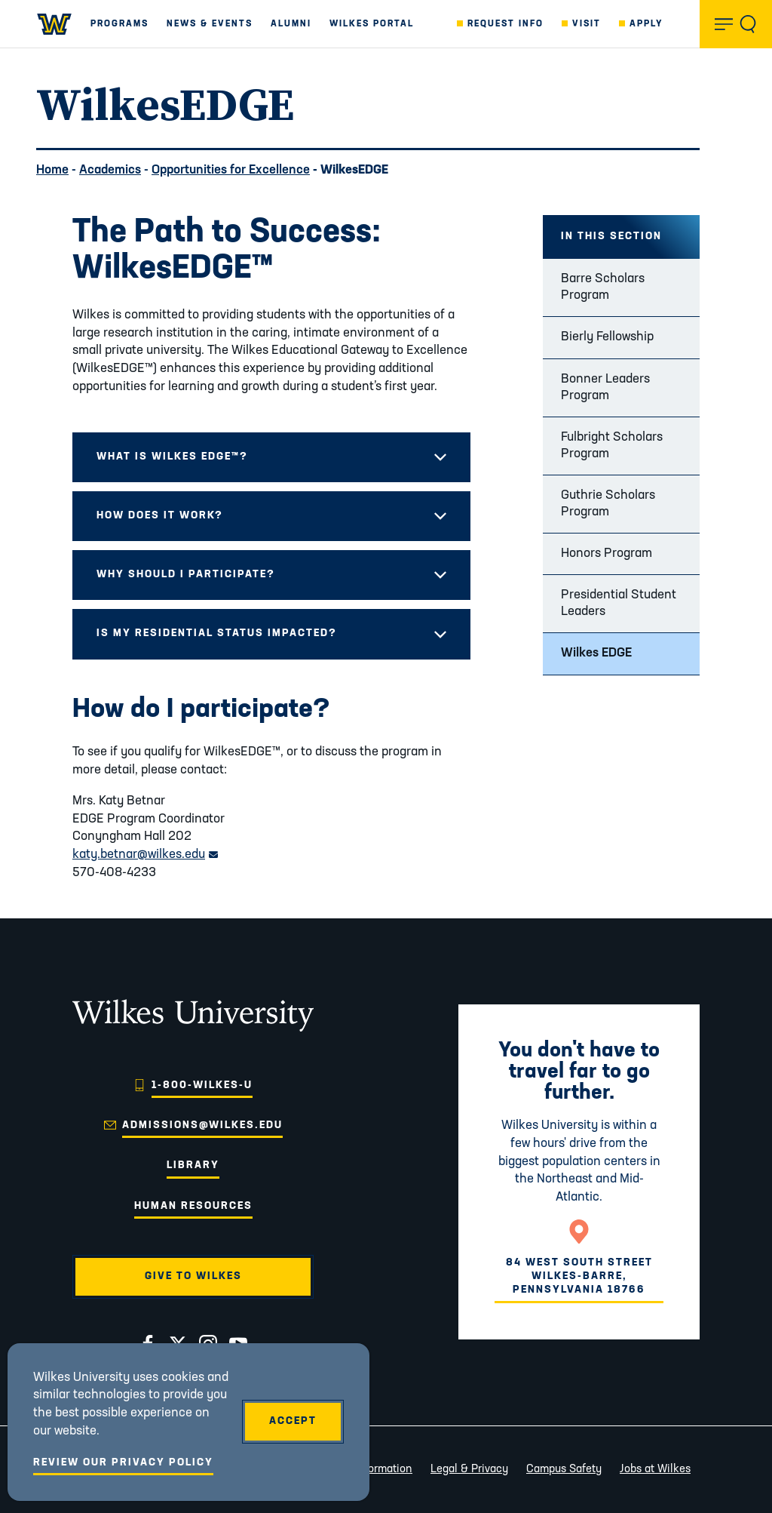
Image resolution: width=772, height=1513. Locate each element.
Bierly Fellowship (607, 337)
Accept (293, 1421)
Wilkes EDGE (596, 653)
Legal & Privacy (469, 1469)
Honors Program (606, 553)
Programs (119, 24)
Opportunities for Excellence (231, 170)
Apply (646, 24)
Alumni (291, 24)
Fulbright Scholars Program (612, 445)
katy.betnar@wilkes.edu (145, 854)
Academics (110, 170)
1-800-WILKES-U (202, 1085)
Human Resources (193, 1206)
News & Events (210, 24)
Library (193, 1165)
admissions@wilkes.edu (202, 1125)
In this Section (611, 236)
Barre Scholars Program (603, 287)
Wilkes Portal (371, 24)
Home (52, 170)
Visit (586, 24)
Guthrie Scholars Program (608, 503)
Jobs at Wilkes (655, 1469)
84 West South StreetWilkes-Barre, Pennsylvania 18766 (579, 1276)
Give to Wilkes (193, 1276)
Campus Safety (564, 1469)
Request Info (505, 24)
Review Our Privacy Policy (123, 1462)
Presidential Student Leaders (618, 603)
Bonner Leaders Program (605, 387)
